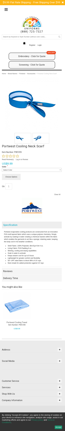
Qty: (3, 186)
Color (4, 167)
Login (40, 45)
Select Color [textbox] (7, 170)
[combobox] (32, 170)
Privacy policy (37, 420)
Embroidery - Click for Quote (36, 55)
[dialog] (32, 421)
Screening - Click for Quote (32, 64)
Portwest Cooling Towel (17, 322)
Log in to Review (22, 159)
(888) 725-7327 (32, 31)
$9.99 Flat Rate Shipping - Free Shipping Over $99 (31, 2)
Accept (58, 427)
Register (32, 45)
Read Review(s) (8, 159)
